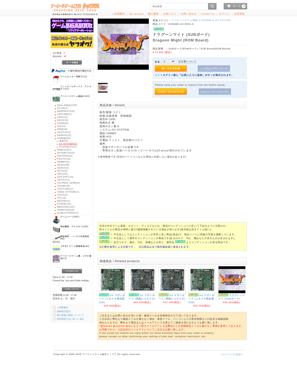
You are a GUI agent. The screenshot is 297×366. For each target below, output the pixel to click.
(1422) (75, 96)
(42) (64, 204)
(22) (62, 117)
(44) (74, 246)
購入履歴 (153, 13)
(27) (76, 87)
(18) (64, 159)
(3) (62, 108)
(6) (63, 123)
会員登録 (239, 13)
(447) (70, 217)
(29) (63, 186)
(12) (73, 76)
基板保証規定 (63, 311)
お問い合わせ (189, 13)
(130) (66, 207)
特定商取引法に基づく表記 (70, 319)
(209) (63, 165)
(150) (74, 226)
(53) (63, 141)
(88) (74, 237)
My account (137, 13)
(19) (62, 171)
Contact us (207, 13)
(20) (66, 210)
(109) (67, 105)
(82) (64, 138)
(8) (66, 111)
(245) (62, 174)
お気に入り (169, 13)
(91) (64, 114)
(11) (68, 192)
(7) (68, 147)
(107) (64, 150)
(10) (63, 168)
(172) (63, 180)
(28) (62, 129)
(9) (66, 153)
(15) (61, 198)
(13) (64, 132)
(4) (68, 183)
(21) (63, 162)
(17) (68, 213)
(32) (62, 120)
